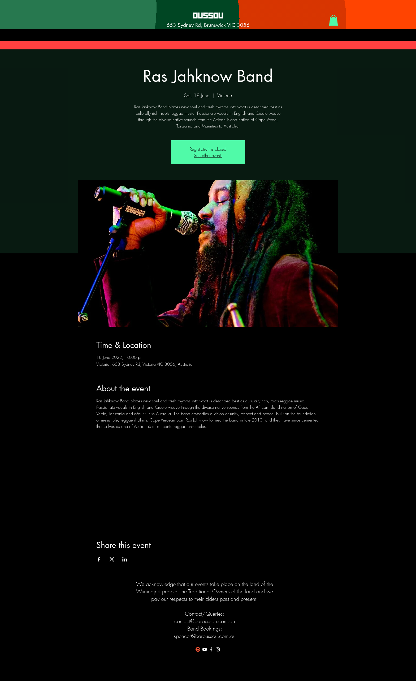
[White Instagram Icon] (217, 649)
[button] (333, 20)
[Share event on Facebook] (98, 559)
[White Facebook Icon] (211, 649)
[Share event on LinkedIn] (124, 559)
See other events (208, 155)
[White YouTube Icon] (204, 649)
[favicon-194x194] (198, 649)
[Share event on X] (111, 559)
